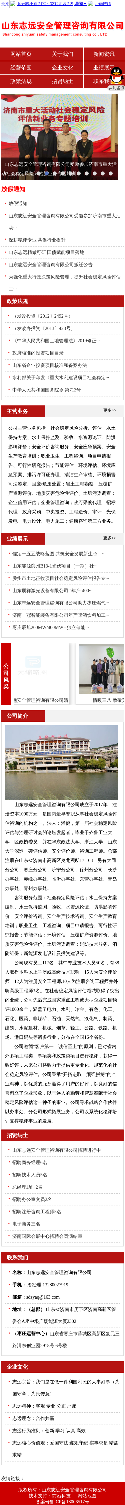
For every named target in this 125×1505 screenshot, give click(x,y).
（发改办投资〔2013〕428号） (43, 328)
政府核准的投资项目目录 (38, 353)
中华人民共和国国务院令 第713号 (46, 389)
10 (111, 173)
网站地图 (87, 1495)
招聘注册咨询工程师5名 (36, 1211)
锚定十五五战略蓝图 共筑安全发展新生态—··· (59, 553)
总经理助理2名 (27, 1187)
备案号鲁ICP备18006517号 (63, 1501)
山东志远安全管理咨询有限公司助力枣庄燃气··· (60, 602)
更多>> (109, 410)
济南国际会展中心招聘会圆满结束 (47, 1236)
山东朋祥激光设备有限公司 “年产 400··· (52, 590)
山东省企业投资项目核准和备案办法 (49, 365)
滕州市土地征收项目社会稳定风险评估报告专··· (60, 578)
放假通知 (18, 203)
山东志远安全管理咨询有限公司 (74, 1489)
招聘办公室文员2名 (32, 1199)
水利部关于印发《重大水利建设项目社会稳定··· (60, 377)
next (110, 137)
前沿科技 (61, 1495)
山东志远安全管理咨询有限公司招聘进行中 (56, 1150)
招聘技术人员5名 (29, 1174)
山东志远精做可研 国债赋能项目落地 (47, 252)
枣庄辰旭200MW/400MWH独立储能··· (50, 627)
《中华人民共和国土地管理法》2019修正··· (56, 340)
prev (10, 137)
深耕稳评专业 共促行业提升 (37, 240)
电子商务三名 (26, 1224)
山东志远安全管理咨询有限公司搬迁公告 (51, 264)
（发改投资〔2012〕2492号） (42, 316)
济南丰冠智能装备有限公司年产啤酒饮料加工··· (60, 615)
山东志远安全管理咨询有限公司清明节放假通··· (35, 700)
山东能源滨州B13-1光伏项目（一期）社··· (55, 566)
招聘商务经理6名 (29, 1162)
